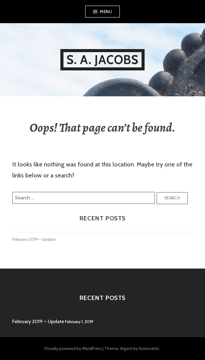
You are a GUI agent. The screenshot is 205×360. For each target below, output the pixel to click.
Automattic (149, 348)
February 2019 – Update (34, 239)
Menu (106, 11)
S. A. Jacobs (102, 59)
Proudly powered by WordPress (73, 348)
